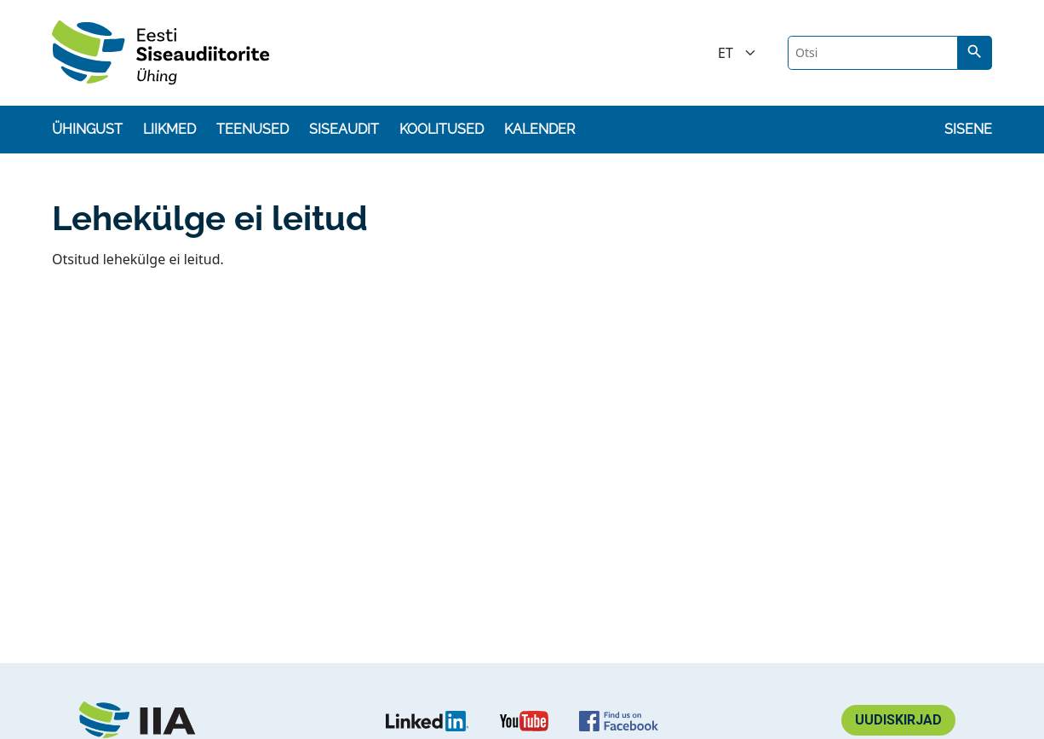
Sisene (968, 129)
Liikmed (169, 129)
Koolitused (441, 129)
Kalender (539, 129)
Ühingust (87, 129)
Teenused (252, 129)
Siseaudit (344, 129)
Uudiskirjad (898, 720)
